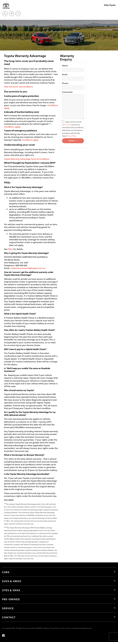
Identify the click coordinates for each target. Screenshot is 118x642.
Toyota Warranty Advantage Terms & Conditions (27, 158)
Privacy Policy (55, 628)
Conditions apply (12, 126)
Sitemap (46, 628)
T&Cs (10, 248)
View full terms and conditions (18, 86)
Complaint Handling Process (81, 628)
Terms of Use (66, 125)
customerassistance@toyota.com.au (27, 268)
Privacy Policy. (72, 136)
